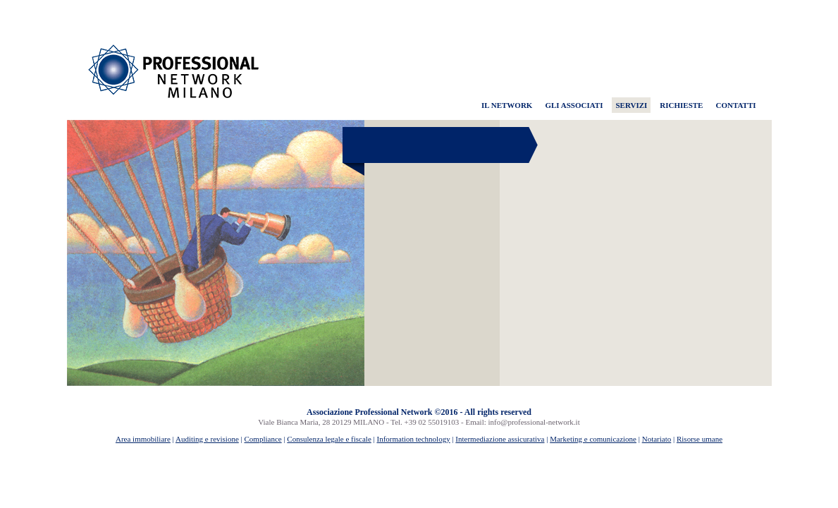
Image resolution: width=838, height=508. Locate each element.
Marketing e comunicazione (593, 439)
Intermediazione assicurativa (499, 439)
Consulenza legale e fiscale (329, 439)
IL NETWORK (506, 105)
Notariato (657, 439)
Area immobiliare (143, 439)
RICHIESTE (681, 105)
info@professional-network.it (534, 422)
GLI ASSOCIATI (574, 105)
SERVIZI (631, 105)
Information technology (413, 439)
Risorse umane (699, 439)
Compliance (263, 439)
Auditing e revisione (207, 439)
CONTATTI (735, 105)
